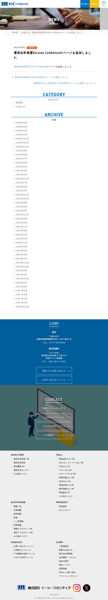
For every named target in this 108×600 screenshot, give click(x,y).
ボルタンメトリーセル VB (71, 463)
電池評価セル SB (66, 485)
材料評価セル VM (66, 477)
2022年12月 (22, 214)
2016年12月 (22, 306)
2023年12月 (22, 194)
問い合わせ (85, 4)
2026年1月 (22, 134)
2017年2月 (22, 298)
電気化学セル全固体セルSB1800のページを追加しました (63, 83)
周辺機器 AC (19, 466)
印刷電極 (17, 525)
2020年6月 (22, 246)
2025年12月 (22, 138)
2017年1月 (22, 302)
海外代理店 (64, 561)
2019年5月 (22, 270)
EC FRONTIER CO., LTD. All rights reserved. (54, 598)
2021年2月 (22, 234)
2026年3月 (22, 126)
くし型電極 (18, 521)
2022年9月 (22, 218)
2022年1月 (22, 226)
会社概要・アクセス (68, 557)
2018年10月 (22, 278)
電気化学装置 (19, 463)
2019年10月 (22, 266)
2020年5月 (22, 250)
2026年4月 (22, 122)
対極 (16, 517)
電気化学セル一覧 (67, 459)
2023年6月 (22, 206)
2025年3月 (22, 170)
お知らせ (20, 106)
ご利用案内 (64, 546)
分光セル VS (64, 466)
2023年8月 (22, 202)
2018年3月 (22, 282)
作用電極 (17, 510)
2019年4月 (22, 274)
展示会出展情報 (66, 554)
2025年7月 (22, 158)
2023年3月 (22, 210)
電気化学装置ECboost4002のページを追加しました (42, 77)
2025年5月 (22, 162)
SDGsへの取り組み (67, 572)
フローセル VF (65, 470)
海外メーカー (65, 565)
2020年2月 (22, 258)
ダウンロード (65, 510)
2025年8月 (22, 154)
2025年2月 (22, 174)
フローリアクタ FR (67, 474)
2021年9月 (22, 230)
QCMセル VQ (65, 481)
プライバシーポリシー (69, 576)
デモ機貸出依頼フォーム (24, 554)
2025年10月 (22, 146)
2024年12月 (22, 178)
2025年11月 (22, 142)
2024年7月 (22, 182)
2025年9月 (22, 150)
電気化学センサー (21, 470)
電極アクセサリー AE (23, 529)
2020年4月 (22, 254)
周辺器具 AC (64, 492)
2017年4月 (22, 290)
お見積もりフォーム (22, 550)
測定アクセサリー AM (23, 532)
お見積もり (94, 4)
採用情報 (63, 568)
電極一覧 (17, 506)
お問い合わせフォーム (23, 546)
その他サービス (20, 474)
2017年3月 (22, 294)
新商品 (19, 102)
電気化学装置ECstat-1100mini (30, 66)
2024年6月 (22, 186)
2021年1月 (22, 238)
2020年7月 (22, 242)
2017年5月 (22, 286)
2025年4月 (22, 166)
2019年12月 (22, 262)
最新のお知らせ (66, 550)
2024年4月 (22, 190)
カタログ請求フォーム (23, 557)
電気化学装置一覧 (21, 459)
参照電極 (17, 514)
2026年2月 (22, 130)
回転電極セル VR (66, 489)
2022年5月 (22, 222)
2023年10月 (22, 198)
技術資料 (63, 506)
